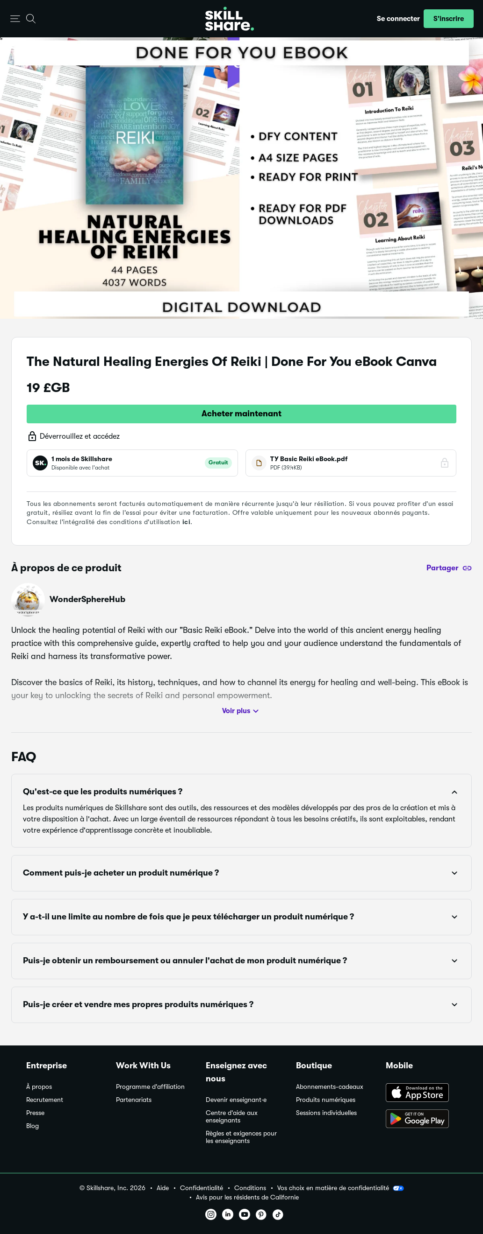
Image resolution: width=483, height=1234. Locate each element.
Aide (163, 1188)
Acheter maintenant (241, 413)
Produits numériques (325, 1099)
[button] (15, 19)
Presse (35, 1112)
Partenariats (133, 1099)
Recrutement (44, 1099)
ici (186, 522)
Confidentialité (201, 1188)
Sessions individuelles (326, 1112)
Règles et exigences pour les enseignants (241, 1137)
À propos (39, 1086)
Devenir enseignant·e (236, 1099)
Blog (32, 1125)
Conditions (250, 1188)
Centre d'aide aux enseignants (232, 1116)
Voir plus (241, 711)
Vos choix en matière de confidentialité (340, 1188)
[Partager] (449, 568)
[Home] (229, 19)
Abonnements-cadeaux (329, 1086)
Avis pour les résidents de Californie (247, 1197)
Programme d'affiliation (150, 1086)
